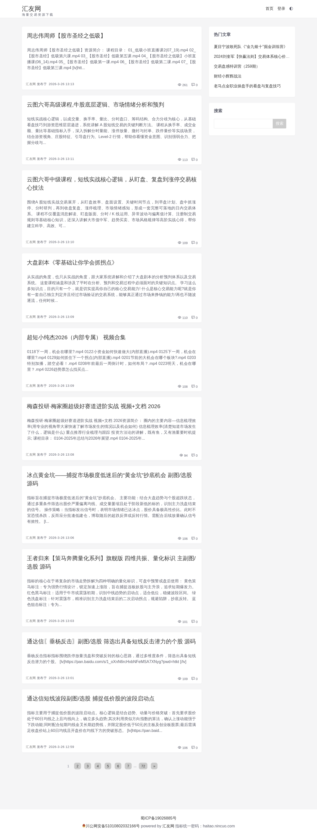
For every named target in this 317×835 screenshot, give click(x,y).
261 (182, 85)
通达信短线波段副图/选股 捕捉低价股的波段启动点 (93, 713)
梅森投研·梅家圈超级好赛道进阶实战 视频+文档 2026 (96, 409)
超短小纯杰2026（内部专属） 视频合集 (78, 340)
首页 (269, 8)
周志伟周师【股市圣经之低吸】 (68, 35)
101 (182, 627)
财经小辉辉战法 (227, 76)
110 (182, 320)
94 (183, 459)
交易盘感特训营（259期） (237, 66)
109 (182, 245)
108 (182, 389)
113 (182, 161)
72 (143, 781)
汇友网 (31, 8)
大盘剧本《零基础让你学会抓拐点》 (74, 264)
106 (182, 543)
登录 (281, 8)
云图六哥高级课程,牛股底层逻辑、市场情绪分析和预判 (98, 105)
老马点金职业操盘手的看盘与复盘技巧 (247, 86)
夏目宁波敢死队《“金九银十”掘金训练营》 (250, 47)
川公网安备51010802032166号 (111, 826)
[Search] (244, 123)
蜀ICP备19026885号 (158, 818)
